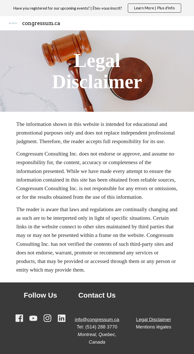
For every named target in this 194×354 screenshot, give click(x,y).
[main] (96, 71)
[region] (97, 8)
